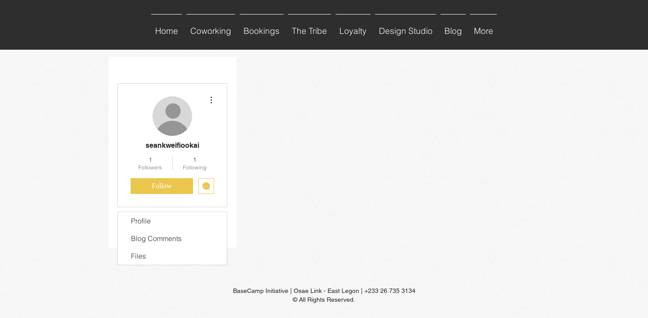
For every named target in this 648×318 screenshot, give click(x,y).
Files (138, 256)
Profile (141, 220)
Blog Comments (156, 238)
